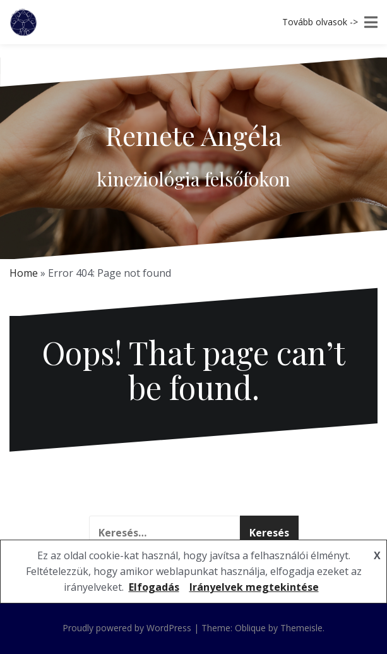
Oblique (250, 628)
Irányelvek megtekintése (254, 587)
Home (23, 273)
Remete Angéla (193, 135)
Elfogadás (154, 587)
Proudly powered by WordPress (127, 628)
